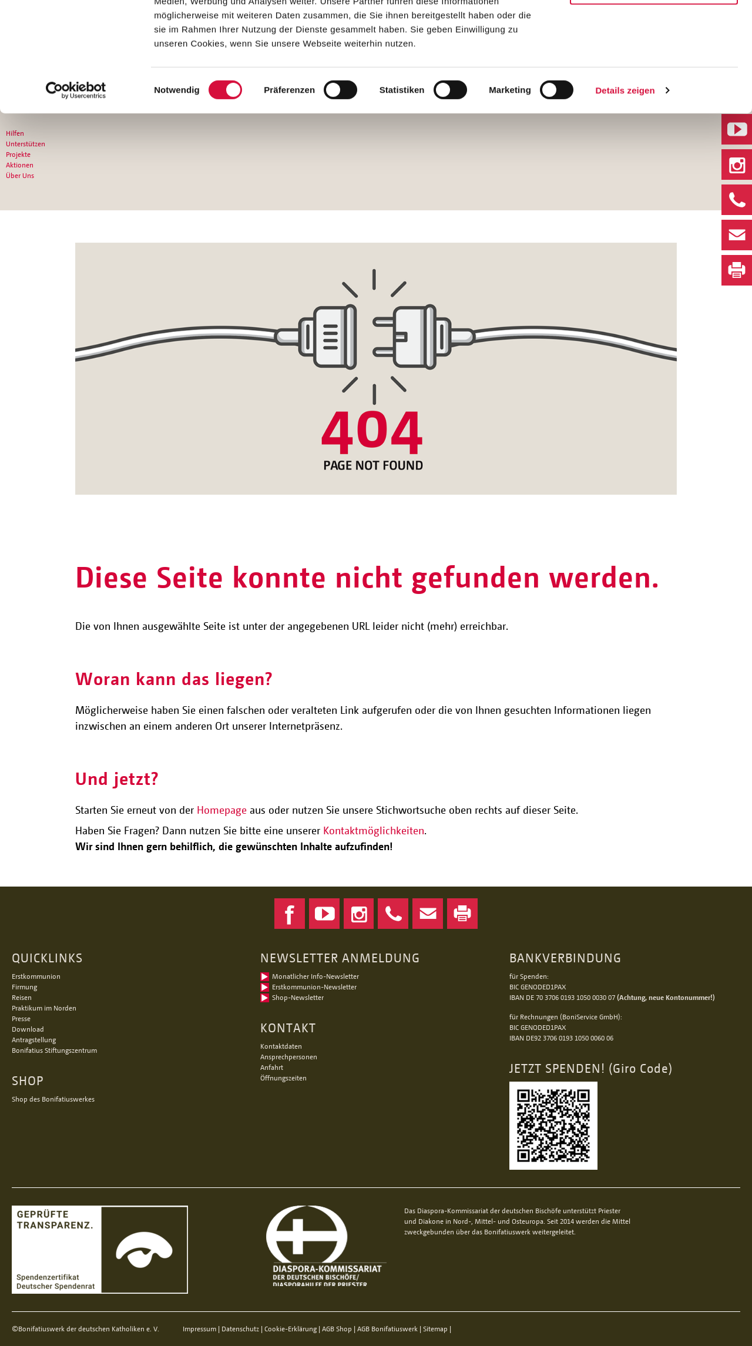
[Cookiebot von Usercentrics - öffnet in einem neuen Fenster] (76, 175)
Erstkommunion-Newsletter (314, 986)
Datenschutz (240, 1328)
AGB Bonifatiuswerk (387, 1328)
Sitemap (435, 1328)
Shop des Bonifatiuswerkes (53, 1099)
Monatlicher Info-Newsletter (315, 976)
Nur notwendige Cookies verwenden (654, 69)
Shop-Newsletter (298, 997)
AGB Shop (337, 1328)
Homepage (222, 809)
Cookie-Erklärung (290, 1328)
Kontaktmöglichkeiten (373, 830)
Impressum (199, 1328)
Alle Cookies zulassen (653, 29)
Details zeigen (624, 175)
